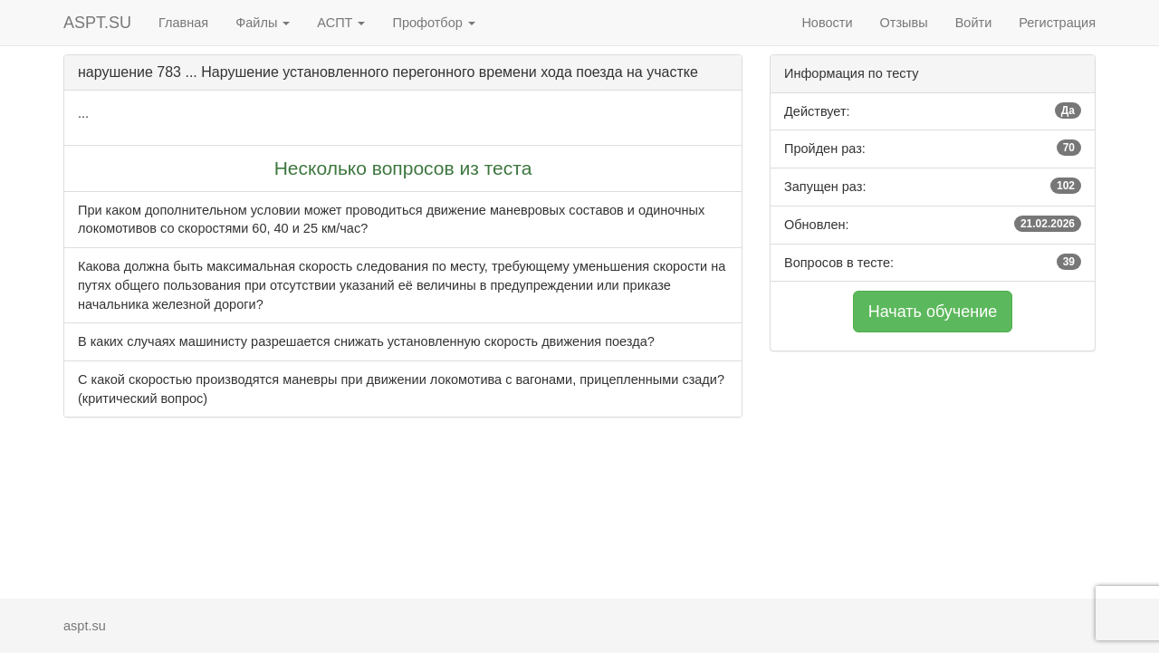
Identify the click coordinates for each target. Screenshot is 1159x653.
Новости (826, 22)
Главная (183, 22)
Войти (973, 22)
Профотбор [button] (433, 22)
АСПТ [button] (341, 22)
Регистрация (1057, 22)
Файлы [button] (262, 22)
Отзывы (904, 22)
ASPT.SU (97, 23)
